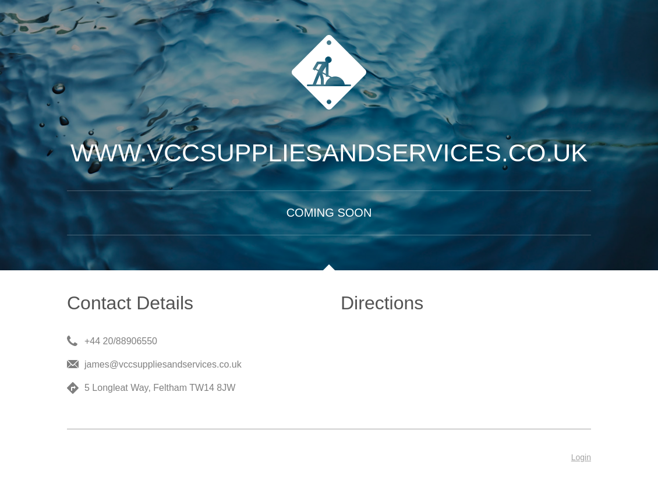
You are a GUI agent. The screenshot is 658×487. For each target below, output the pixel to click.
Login (581, 457)
